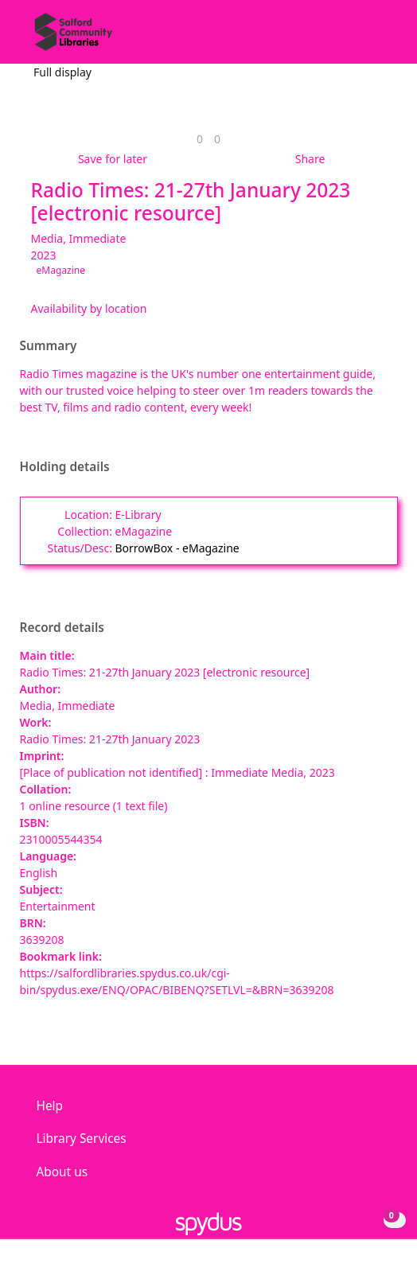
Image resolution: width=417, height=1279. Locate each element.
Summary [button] (48, 346)
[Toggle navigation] (380, 38)
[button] (361, 38)
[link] (200, 138)
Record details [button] (62, 628)
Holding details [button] (65, 467)
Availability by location (89, 308)
